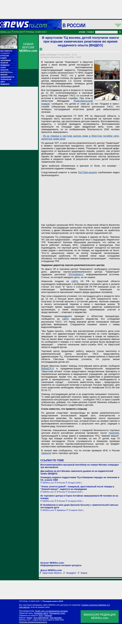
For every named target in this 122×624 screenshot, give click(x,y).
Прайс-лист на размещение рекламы (51, 611)
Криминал (61, 510)
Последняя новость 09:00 (53, 601)
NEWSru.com (5, 32)
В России (74, 25)
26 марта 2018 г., (75, 483)
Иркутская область (52, 573)
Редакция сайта (41, 613)
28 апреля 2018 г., (75, 492)
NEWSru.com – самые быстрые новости (36, 620)
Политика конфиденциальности (33, 622)
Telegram (48, 615)
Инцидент (71, 573)
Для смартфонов (41, 618)
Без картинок (55, 618)
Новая (29, 618)
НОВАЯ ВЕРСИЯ (28, 47)
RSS (41, 615)
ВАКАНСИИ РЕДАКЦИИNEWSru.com (100, 616)
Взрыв (84, 573)
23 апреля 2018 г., (75, 501)
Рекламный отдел (57, 613)
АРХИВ (82, 32)
